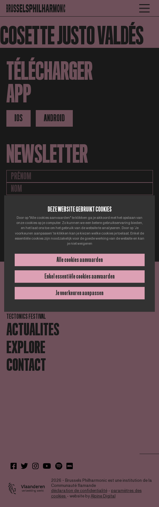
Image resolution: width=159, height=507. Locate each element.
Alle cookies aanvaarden (80, 260)
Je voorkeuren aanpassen (79, 293)
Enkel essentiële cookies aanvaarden (79, 276)
